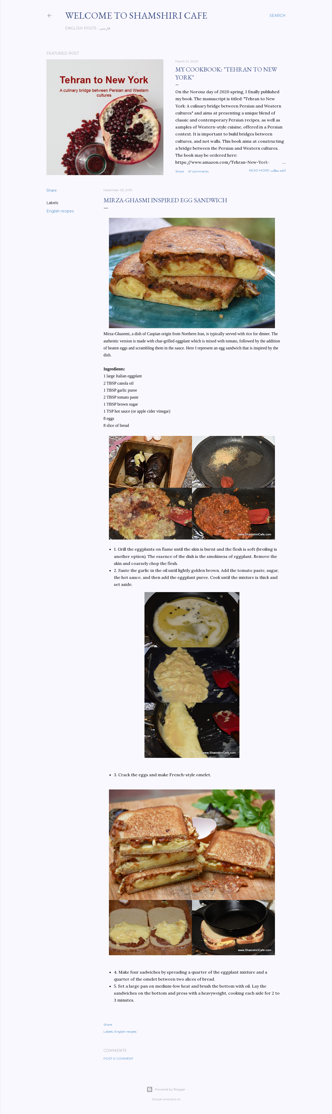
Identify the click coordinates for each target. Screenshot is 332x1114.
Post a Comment (118, 1058)
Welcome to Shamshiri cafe (136, 15)
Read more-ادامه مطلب (267, 170)
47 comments (198, 171)
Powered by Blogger (166, 1089)
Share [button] (179, 171)
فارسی (104, 28)
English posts (80, 28)
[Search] (277, 15)
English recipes (60, 211)
